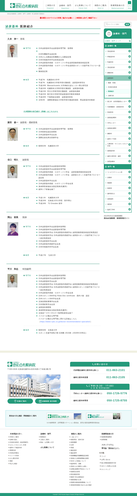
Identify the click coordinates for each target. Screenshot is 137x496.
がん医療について (47, 447)
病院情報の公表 (76, 479)
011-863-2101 (115, 370)
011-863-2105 (115, 377)
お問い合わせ (105, 459)
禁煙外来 (13, 450)
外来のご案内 (14, 437)
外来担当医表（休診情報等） (19, 442)
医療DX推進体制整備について (81, 482)
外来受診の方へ (16, 434)
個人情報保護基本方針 (108, 463)
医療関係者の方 (108, 434)
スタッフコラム (108, 445)
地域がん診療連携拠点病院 (80, 458)
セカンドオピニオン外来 (18, 445)
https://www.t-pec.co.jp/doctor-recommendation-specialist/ (65, 322)
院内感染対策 (75, 474)
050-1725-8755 (117, 400)
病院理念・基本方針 (77, 439)
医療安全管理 (75, 471)
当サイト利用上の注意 (108, 466)
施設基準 (74, 453)
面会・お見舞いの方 (47, 442)
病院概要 (74, 442)
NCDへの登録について (78, 461)
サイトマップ (105, 469)
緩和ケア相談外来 (16, 447)
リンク (103, 456)
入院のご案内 (44, 439)
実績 (72, 447)
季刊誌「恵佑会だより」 (111, 448)
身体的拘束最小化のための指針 (81, 485)
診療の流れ (13, 439)
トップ (123, 41)
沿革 (72, 445)
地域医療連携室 (106, 437)
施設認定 (74, 450)
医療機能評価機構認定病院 (80, 455)
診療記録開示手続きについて (80, 469)
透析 (11, 461)
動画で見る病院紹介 (77, 477)
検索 (127, 24)
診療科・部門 (46, 434)
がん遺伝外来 (14, 458)
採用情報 (104, 439)
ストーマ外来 (14, 455)
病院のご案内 (76, 434)
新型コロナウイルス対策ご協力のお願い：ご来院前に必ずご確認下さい (69, 18)
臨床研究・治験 (76, 463)
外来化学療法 (14, 453)
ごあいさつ (74, 437)
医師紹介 (43, 437)
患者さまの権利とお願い (79, 466)
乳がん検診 (13, 463)
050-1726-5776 (117, 393)
